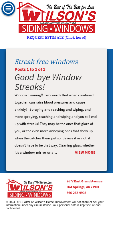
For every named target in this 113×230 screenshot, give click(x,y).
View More (85, 152)
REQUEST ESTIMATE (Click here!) (56, 37)
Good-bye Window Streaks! (48, 82)
